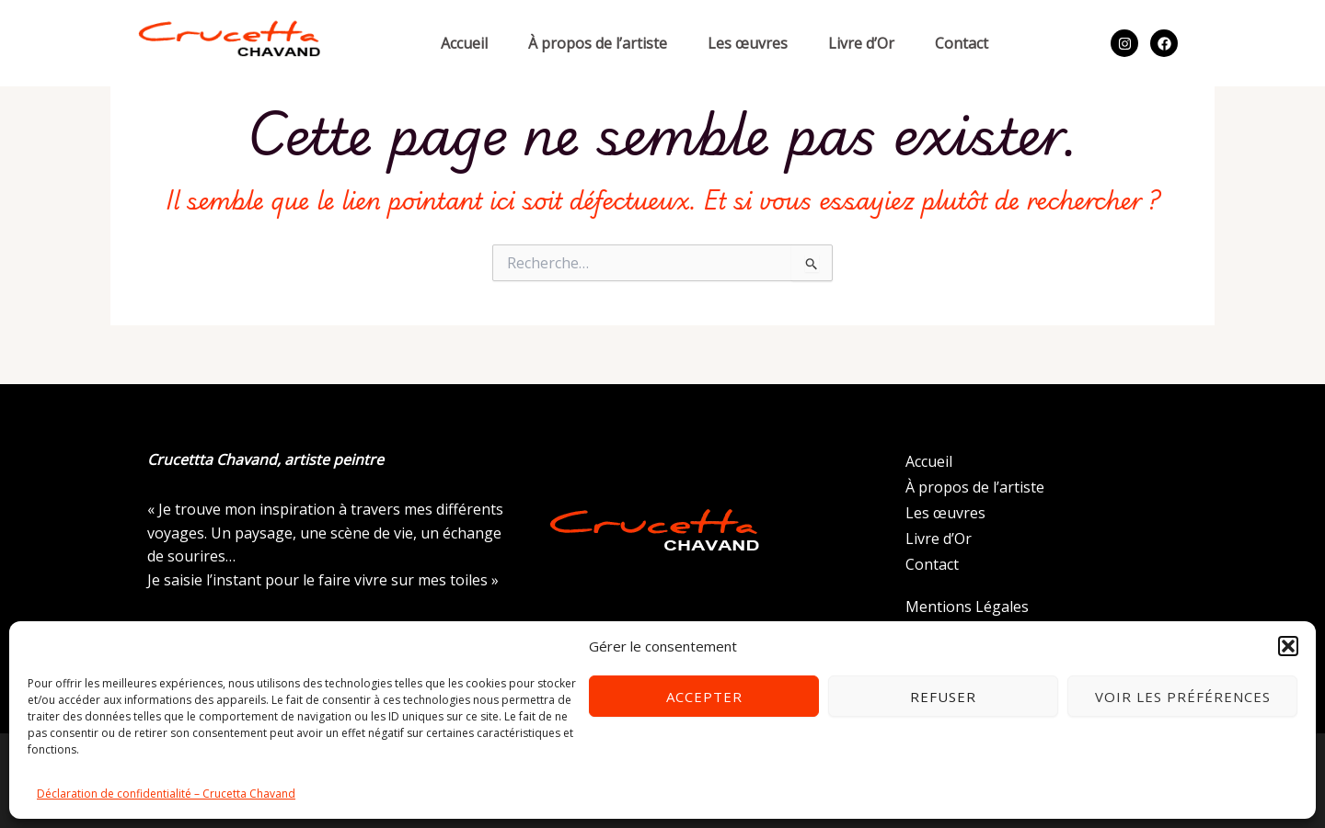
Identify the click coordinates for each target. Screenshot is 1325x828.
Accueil (464, 43)
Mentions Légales (967, 606)
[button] (1288, 646)
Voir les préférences (1183, 696)
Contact (961, 43)
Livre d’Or (861, 43)
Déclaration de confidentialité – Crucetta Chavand (166, 793)
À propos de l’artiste (597, 43)
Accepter (704, 696)
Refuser (943, 696)
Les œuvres (748, 43)
